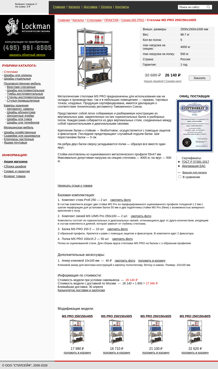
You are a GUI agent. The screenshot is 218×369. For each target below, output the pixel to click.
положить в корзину (151, 260)
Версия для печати (194, 172)
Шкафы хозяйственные (20, 132)
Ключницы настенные (19, 139)
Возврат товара (15, 176)
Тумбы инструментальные (25, 93)
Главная (59, 7)
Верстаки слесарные (21, 87)
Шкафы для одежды (18, 75)
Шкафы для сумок (19, 119)
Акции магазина (15, 161)
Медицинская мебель (18, 127)
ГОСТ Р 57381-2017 (195, 161)
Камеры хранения (16, 105)
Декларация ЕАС (194, 166)
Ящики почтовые (15, 142)
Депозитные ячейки (20, 115)
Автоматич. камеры (20, 109)
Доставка (90, 7)
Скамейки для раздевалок (22, 135)
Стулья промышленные (23, 100)
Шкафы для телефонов (23, 122)
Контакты (122, 7)
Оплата (106, 7)
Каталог (74, 7)
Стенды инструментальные (26, 97)
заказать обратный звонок (27, 54)
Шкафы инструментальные (25, 90)
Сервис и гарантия (17, 171)
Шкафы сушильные (17, 78)
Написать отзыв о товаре (75, 185)
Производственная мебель (22, 83)
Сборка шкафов (15, 166)
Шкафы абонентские (21, 112)
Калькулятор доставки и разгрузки (81, 290)
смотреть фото (120, 200)
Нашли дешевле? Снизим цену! (163, 81)
